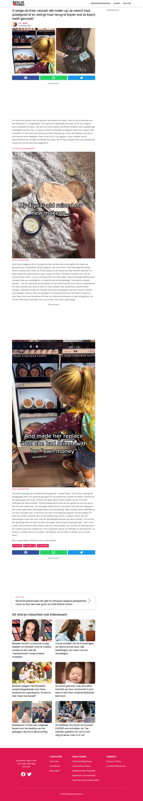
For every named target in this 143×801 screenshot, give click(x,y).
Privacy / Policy (113, 761)
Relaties (127, 3)
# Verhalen (42, 545)
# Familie (17, 545)
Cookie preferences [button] (116, 766)
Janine (24, 23)
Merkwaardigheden (100, 3)
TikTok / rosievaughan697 (25, 148)
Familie (116, 3)
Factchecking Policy (82, 761)
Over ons (54, 761)
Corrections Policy (82, 766)
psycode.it (54, 770)
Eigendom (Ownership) (84, 775)
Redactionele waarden (84, 770)
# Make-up (29, 545)
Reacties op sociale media (86, 780)
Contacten (54, 766)
